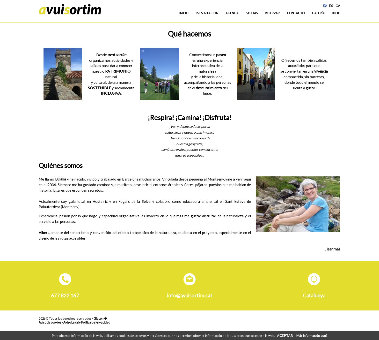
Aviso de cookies (50, 322)
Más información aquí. (311, 336)
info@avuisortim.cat (189, 295)
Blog (336, 13)
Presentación (207, 13)
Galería (318, 13)
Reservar (272, 13)
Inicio (184, 13)
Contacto (296, 13)
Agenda (232, 13)
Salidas (252, 13)
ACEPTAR (285, 335)
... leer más (332, 249)
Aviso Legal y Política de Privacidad (86, 322)
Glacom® (100, 318)
